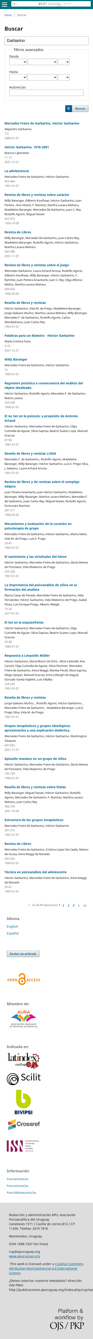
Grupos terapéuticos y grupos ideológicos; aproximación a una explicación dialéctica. (38, 728)
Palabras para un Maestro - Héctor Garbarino (39, 335)
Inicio (8, 15)
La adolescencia (17, 171)
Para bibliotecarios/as (21, 1192)
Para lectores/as (17, 1179)
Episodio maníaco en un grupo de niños (35, 758)
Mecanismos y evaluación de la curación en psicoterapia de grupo (38, 526)
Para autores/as (17, 1186)
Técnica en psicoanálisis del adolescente (36, 872)
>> (84, 905)
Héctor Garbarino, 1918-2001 (27, 147)
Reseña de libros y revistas (25, 302)
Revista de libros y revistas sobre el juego (37, 265)
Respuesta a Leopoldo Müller (27, 655)
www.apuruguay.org (24, 1256)
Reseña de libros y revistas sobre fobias (35, 787)
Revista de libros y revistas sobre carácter (37, 195)
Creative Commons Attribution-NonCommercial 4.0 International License (46, 1268)
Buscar (80, 108)
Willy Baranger (16, 359)
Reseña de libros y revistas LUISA (30, 453)
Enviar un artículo (23, 954)
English (12, 926)
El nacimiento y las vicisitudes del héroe (36, 556)
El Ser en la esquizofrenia (24, 622)
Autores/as (17, 87)
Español (13, 933)
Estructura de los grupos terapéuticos (34, 820)
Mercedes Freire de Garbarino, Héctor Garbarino (42, 123)
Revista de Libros (18, 232)
